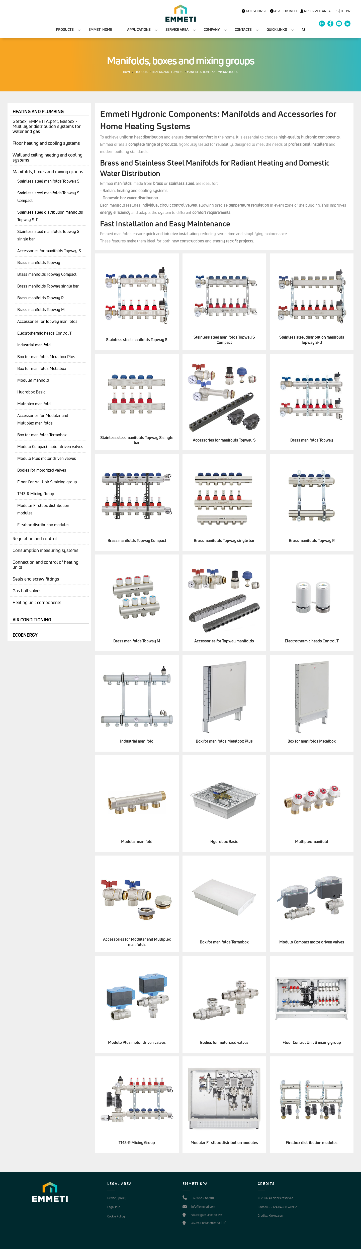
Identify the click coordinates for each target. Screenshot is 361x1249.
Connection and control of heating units (45, 564)
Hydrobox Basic (31, 392)
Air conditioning (32, 620)
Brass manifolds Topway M (41, 309)
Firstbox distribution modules (43, 524)
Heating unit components (37, 602)
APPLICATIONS (138, 29)
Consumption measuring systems (45, 550)
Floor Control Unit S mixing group (47, 482)
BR (348, 11)
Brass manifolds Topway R (40, 298)
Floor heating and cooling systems (46, 143)
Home (127, 72)
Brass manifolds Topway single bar (48, 286)
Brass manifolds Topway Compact (46, 274)
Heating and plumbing (167, 72)
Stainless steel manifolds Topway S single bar (48, 235)
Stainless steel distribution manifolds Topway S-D (50, 215)
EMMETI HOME (100, 29)
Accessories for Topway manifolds (47, 321)
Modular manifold (33, 380)
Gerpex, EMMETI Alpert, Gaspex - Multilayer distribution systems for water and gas (47, 126)
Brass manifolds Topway (38, 262)
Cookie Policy (116, 1216)
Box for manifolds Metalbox (41, 368)
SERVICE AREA (177, 29)
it (342, 11)
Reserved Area (315, 11)
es (336, 11)
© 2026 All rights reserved (275, 1198)
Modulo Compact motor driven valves (50, 446)
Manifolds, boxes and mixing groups (212, 72)
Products (141, 72)
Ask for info (283, 11)
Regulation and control (35, 538)
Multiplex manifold (34, 403)
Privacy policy (116, 1198)
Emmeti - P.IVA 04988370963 (277, 1207)
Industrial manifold (34, 345)
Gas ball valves (27, 591)
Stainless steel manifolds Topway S (48, 181)
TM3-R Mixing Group (35, 493)
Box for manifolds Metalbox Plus (46, 356)
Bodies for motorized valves (41, 470)
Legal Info (113, 1207)
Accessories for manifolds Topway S (49, 250)
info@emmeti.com (203, 1206)
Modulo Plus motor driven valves (46, 458)
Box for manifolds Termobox (42, 435)
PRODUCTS (64, 29)
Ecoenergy (25, 635)
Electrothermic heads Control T (44, 333)
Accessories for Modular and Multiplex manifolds (42, 419)
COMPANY (212, 29)
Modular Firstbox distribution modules (43, 509)
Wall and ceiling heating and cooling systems (47, 157)
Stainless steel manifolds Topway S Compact (48, 196)
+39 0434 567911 (202, 1198)
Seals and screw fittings (36, 579)
